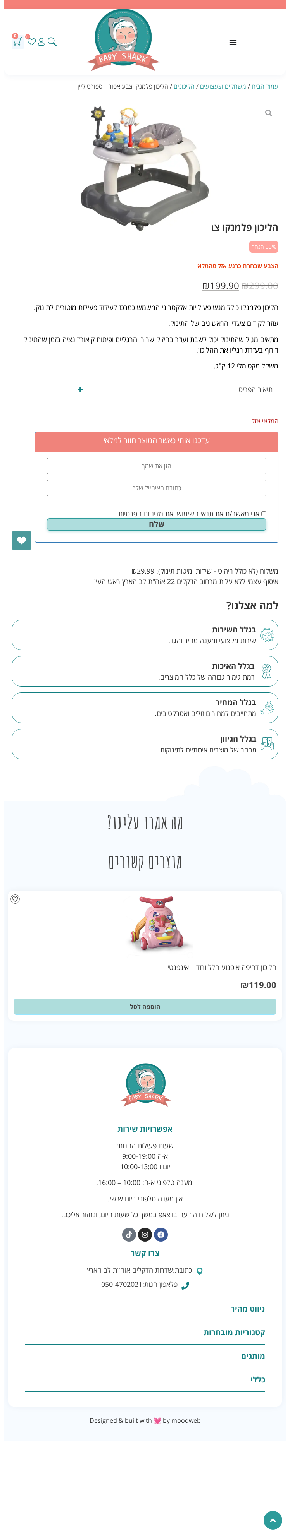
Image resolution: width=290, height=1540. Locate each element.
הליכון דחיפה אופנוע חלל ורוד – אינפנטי (221, 967)
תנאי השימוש (195, 513)
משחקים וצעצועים (223, 86)
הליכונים (184, 86)
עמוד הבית (265, 86)
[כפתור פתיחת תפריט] (233, 42)
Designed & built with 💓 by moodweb (145, 1420)
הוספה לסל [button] (145, 1006)
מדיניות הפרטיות (140, 513)
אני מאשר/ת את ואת (192, 513)
